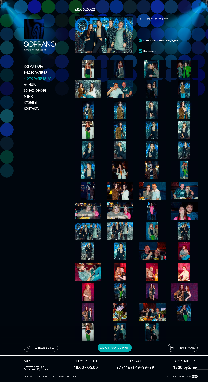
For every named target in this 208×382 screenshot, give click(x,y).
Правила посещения (66, 376)
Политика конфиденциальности (39, 376)
